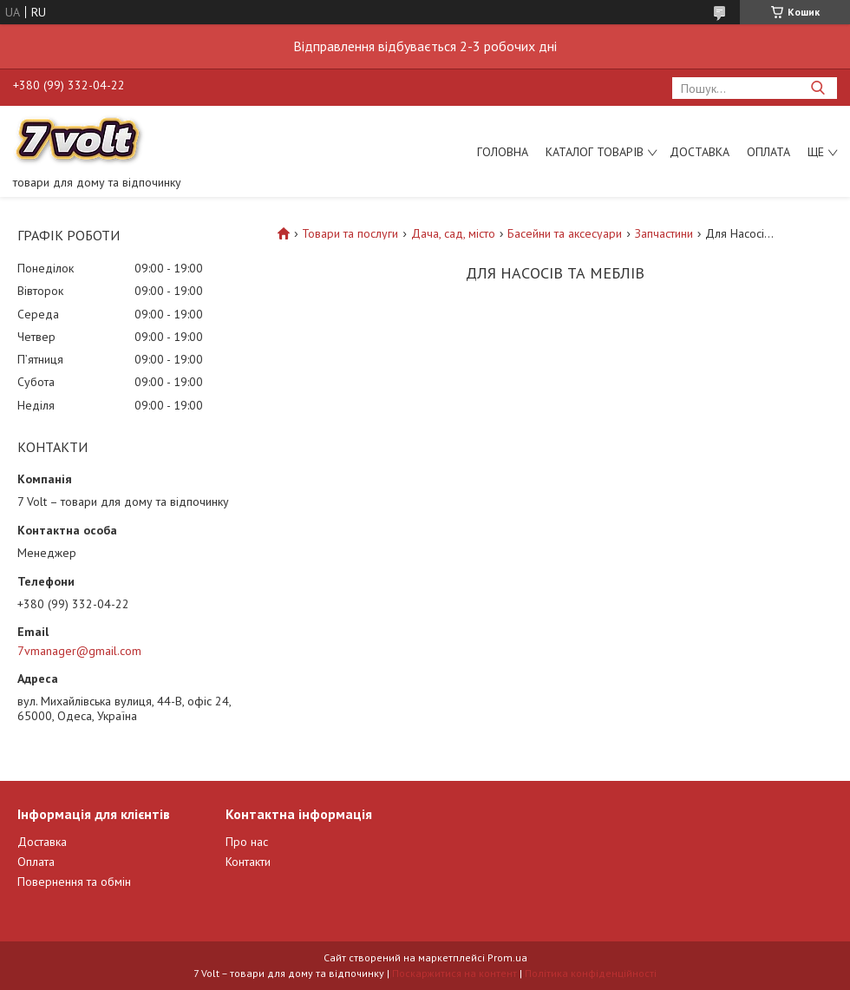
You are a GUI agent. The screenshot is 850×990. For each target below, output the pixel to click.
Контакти (248, 861)
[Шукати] (817, 88)
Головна (502, 152)
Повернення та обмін (74, 881)
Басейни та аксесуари (564, 233)
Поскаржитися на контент (454, 973)
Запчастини (664, 233)
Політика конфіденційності (591, 973)
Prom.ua (507, 957)
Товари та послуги (350, 233)
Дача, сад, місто (453, 233)
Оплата (768, 152)
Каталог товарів (595, 152)
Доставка (699, 152)
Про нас (247, 841)
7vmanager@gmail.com (79, 651)
